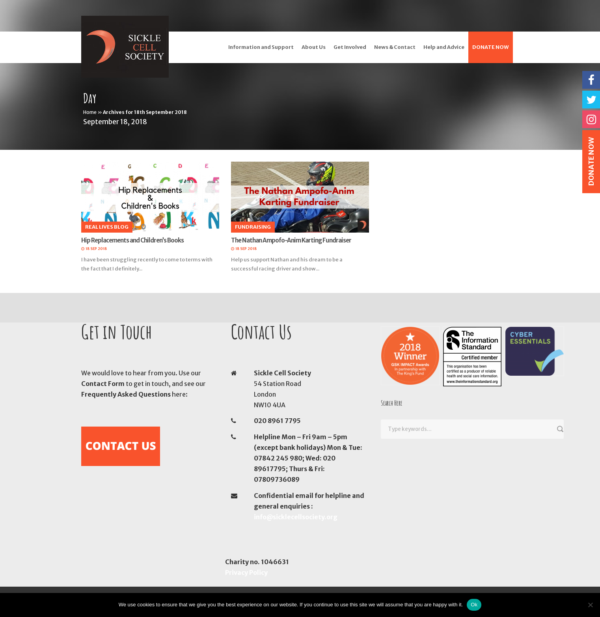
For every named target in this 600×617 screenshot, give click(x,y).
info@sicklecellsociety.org (295, 517)
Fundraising (253, 227)
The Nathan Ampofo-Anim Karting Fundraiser (291, 240)
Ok (474, 605)
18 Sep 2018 (96, 248)
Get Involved (350, 47)
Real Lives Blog (107, 227)
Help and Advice (443, 47)
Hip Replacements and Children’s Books (132, 240)
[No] (590, 605)
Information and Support (261, 47)
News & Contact (395, 47)
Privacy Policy (246, 572)
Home (90, 112)
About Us (314, 47)
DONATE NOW (490, 47)
